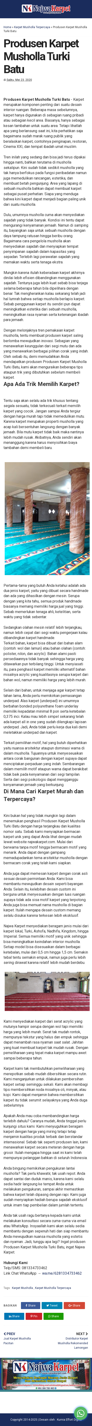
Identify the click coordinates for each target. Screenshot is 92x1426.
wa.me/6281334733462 (62, 1273)
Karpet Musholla (23, 1288)
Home (7, 27)
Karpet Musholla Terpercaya (32, 27)
